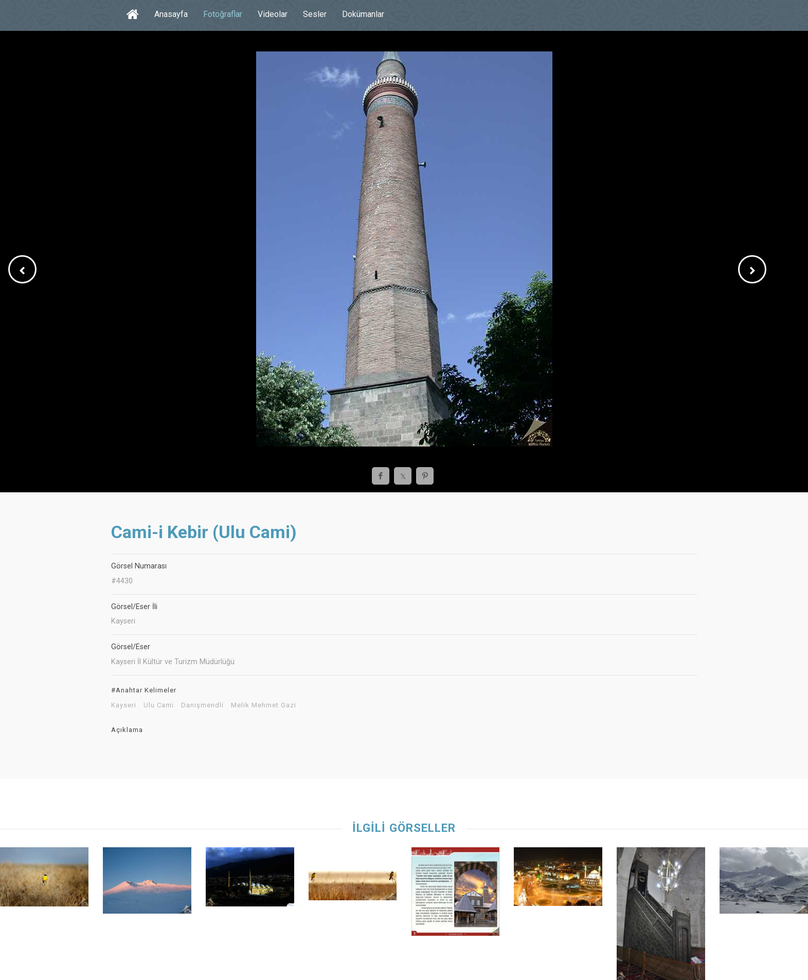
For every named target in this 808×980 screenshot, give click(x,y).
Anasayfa (171, 14)
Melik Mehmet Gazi (263, 705)
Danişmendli (202, 705)
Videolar (273, 14)
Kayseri (123, 705)
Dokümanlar (363, 14)
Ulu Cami (158, 705)
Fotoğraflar (222, 14)
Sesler (315, 14)
